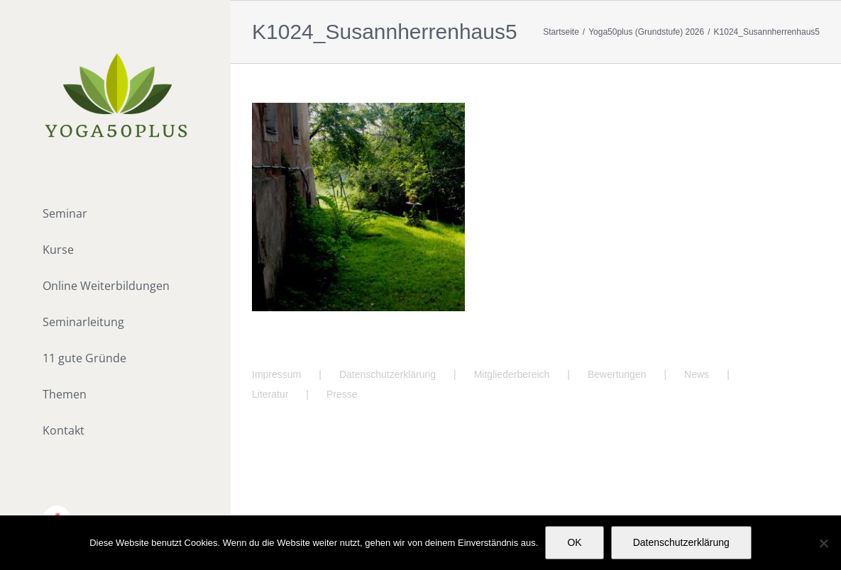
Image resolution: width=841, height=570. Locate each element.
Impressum (276, 374)
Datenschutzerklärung (387, 374)
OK (574, 542)
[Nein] (823, 543)
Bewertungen (617, 374)
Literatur (270, 394)
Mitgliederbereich (512, 374)
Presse (342, 394)
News (696, 374)
